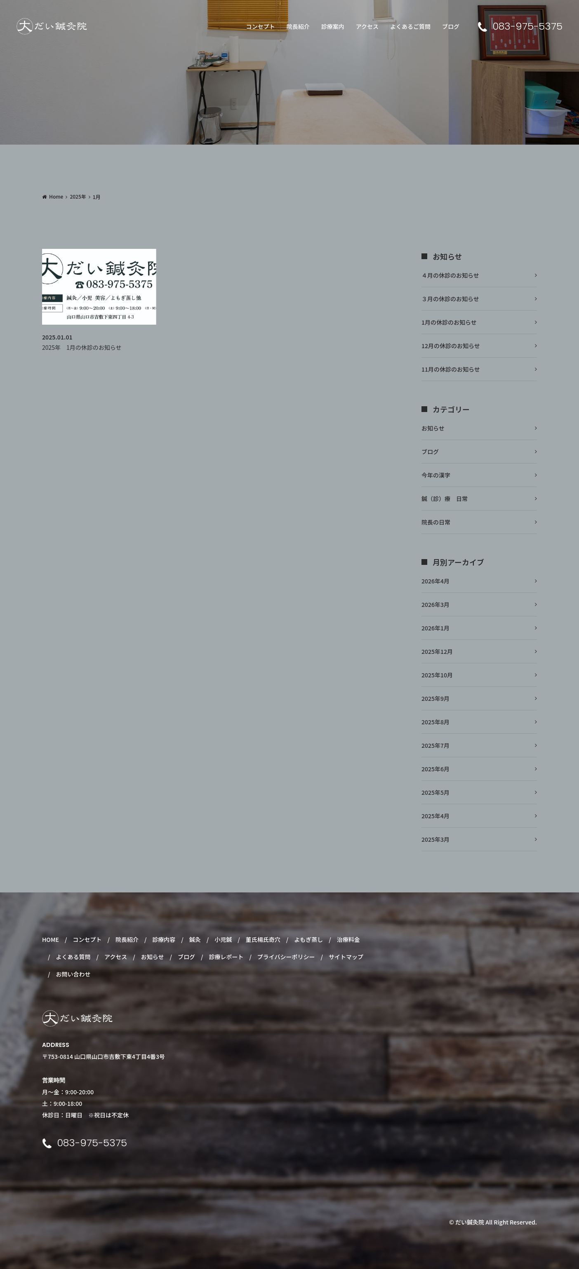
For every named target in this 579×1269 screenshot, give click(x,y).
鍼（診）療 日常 (444, 498)
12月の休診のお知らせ (450, 346)
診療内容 (163, 939)
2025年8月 (435, 722)
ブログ (450, 26)
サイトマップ (346, 957)
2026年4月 (435, 581)
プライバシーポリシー (286, 957)
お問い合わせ (73, 974)
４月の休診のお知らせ (450, 275)
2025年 (78, 196)
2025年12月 (437, 651)
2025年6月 (435, 769)
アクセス (367, 26)
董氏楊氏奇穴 (263, 939)
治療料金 (348, 939)
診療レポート (226, 957)
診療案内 (332, 26)
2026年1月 (435, 628)
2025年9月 (435, 698)
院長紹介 (298, 26)
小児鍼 (223, 939)
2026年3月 (435, 604)
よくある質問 (73, 957)
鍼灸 (195, 939)
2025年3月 (435, 839)
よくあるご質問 (410, 26)
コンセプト (260, 26)
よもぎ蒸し (308, 939)
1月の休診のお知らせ (449, 322)
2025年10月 (437, 675)
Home (56, 196)
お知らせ (433, 428)
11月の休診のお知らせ (450, 369)
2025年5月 (435, 792)
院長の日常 (435, 522)
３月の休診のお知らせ (450, 299)
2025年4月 (435, 816)
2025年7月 (435, 745)
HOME (50, 939)
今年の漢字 (435, 475)
